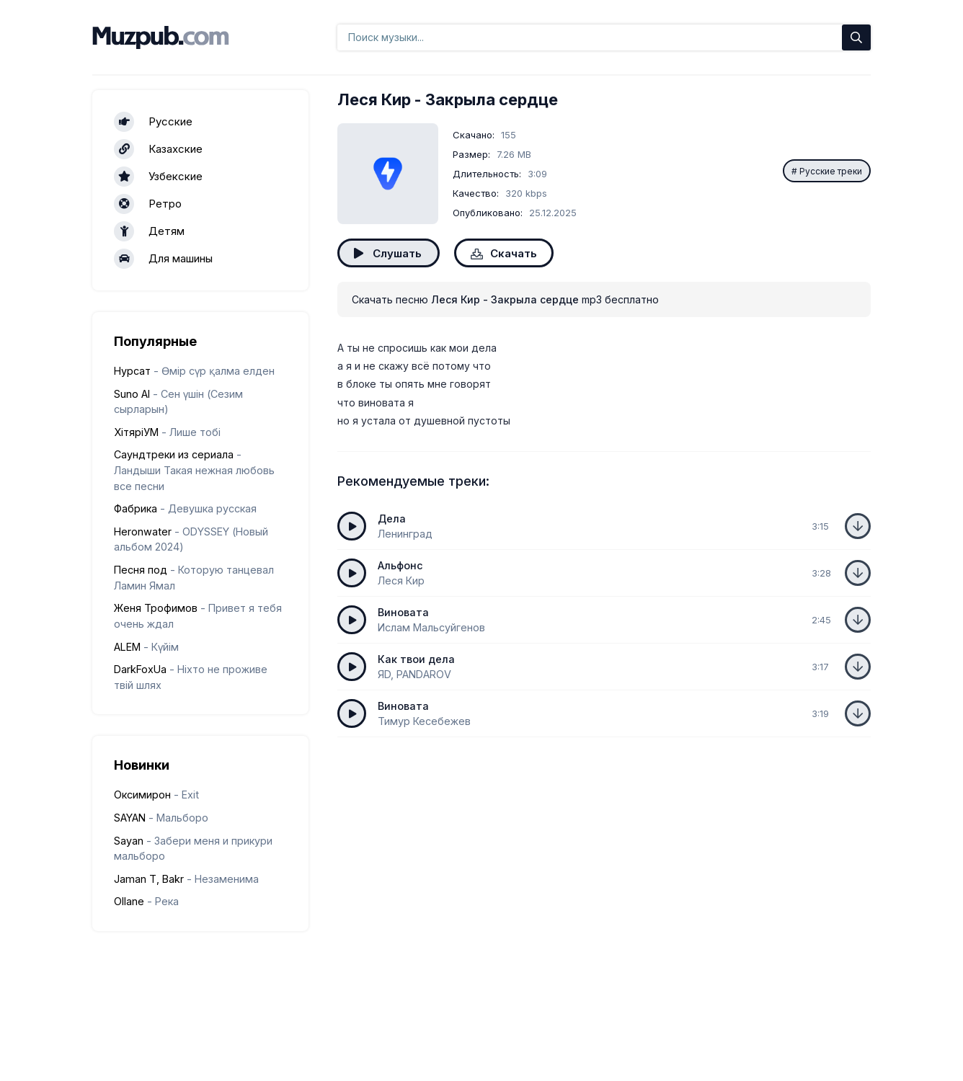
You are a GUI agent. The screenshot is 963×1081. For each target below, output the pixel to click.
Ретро (148, 204)
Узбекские (158, 176)
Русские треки (830, 171)
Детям (149, 231)
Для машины (163, 259)
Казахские (158, 149)
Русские (153, 122)
